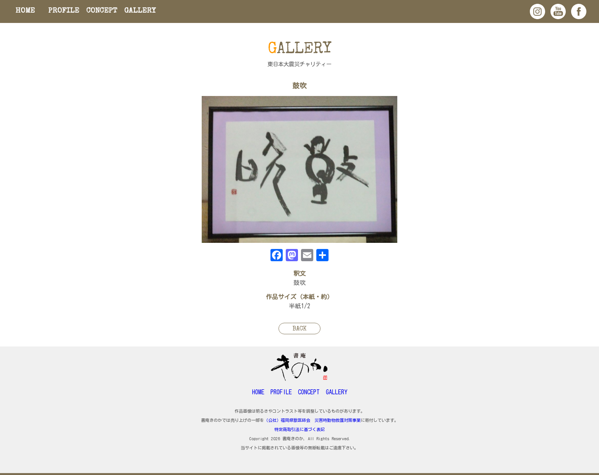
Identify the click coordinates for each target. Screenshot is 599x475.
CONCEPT (101, 11)
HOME (25, 11)
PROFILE (63, 11)
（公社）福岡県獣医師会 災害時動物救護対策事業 (312, 420)
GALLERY (140, 11)
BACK (299, 329)
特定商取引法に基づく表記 (299, 429)
